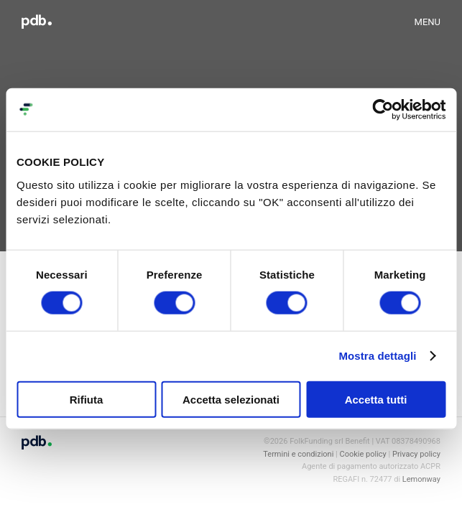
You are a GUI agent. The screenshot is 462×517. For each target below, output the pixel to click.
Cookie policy (363, 454)
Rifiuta (86, 399)
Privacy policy (416, 454)
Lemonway (421, 479)
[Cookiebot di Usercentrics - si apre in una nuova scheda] (382, 110)
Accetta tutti (376, 399)
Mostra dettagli (377, 356)
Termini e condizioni (298, 454)
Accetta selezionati (231, 399)
